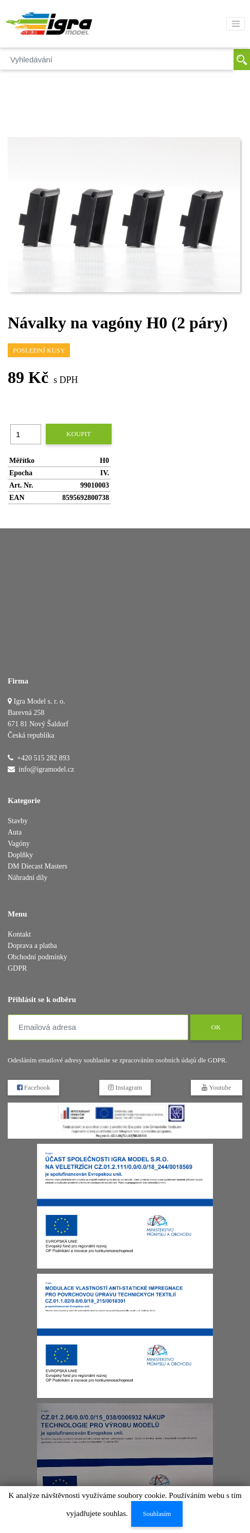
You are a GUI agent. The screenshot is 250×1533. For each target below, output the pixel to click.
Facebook (33, 1087)
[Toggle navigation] (235, 23)
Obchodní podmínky (37, 957)
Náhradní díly (27, 877)
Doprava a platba (32, 945)
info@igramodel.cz (46, 769)
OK (216, 1027)
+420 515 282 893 (43, 758)
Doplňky (20, 855)
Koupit (78, 434)
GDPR (17, 968)
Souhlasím (156, 1514)
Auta (15, 832)
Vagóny (19, 843)
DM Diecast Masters (37, 866)
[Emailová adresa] (98, 1027)
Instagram (125, 1087)
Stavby (18, 821)
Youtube (216, 1087)
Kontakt (19, 934)
